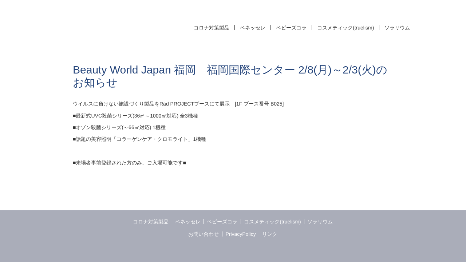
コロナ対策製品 (211, 27)
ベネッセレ (252, 27)
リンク (269, 234)
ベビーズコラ (291, 27)
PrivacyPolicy (240, 234)
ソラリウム (397, 27)
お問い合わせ (204, 234)
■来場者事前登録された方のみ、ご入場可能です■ (129, 163)
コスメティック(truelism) (345, 27)
